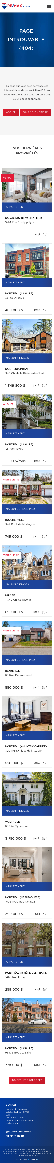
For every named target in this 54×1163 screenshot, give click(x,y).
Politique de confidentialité (15, 1153)
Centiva (33, 1159)
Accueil (11, 112)
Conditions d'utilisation (40, 1153)
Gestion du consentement (27, 1155)
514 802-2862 (17, 1118)
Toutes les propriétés (27, 1080)
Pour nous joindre (35, 112)
